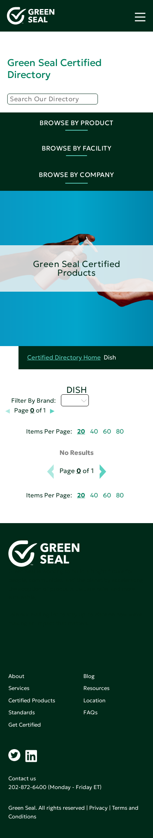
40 (94, 431)
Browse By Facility (76, 148)
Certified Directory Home (64, 357)
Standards (21, 712)
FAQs (90, 712)
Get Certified (24, 724)
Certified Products (31, 700)
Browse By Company (76, 175)
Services (18, 688)
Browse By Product (76, 123)
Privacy (98, 807)
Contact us (22, 778)
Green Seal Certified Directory (54, 68)
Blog (89, 676)
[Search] (52, 99)
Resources (96, 688)
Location (94, 700)
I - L (75, 400)
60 (107, 431)
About (16, 676)
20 (81, 431)
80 (120, 431)
